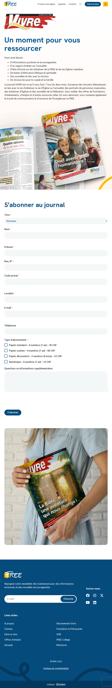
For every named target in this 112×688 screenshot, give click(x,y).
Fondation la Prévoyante (69, 629)
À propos (9, 623)
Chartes (8, 629)
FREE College (63, 639)
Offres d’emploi (12, 639)
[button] (105, 4)
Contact (72, 4)
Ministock (61, 645)
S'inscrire (68, 599)
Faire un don (10, 634)
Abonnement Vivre (66, 623)
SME (58, 634)
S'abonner (12, 412)
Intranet (8, 645)
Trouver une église (46, 4)
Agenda (62, 4)
